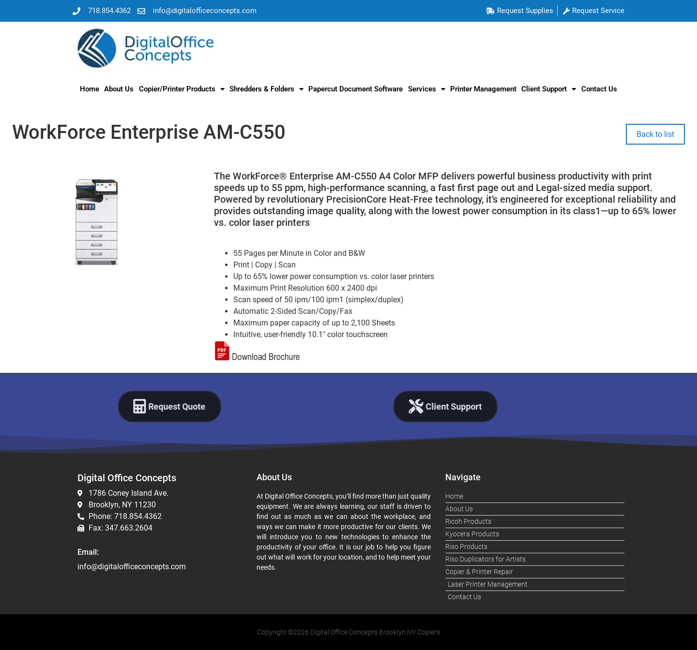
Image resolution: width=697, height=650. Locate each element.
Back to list (655, 134)
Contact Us (599, 89)
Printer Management (483, 89)
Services (426, 89)
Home (89, 89)
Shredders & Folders (266, 89)
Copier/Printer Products (182, 89)
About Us (119, 89)
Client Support (548, 89)
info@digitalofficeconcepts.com (131, 566)
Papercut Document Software (355, 89)
